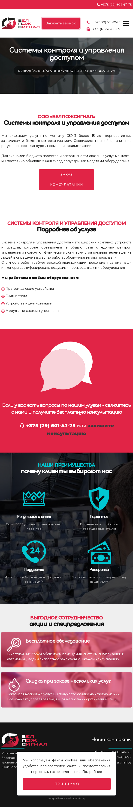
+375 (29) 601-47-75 (116, 5)
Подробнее (92, 772)
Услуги (39, 70)
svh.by (80, 798)
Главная (25, 70)
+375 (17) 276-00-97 (106, 29)
